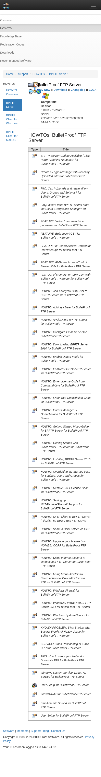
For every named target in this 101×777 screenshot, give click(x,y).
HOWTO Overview (12, 92)
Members (22, 731)
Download (60, 89)
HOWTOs (39, 74)
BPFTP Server (58, 74)
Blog (46, 731)
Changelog (78, 89)
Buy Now (44, 89)
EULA (93, 89)
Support (23, 74)
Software (8, 731)
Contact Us (58, 731)
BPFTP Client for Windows (12, 119)
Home (10, 74)
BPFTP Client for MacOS (11, 136)
